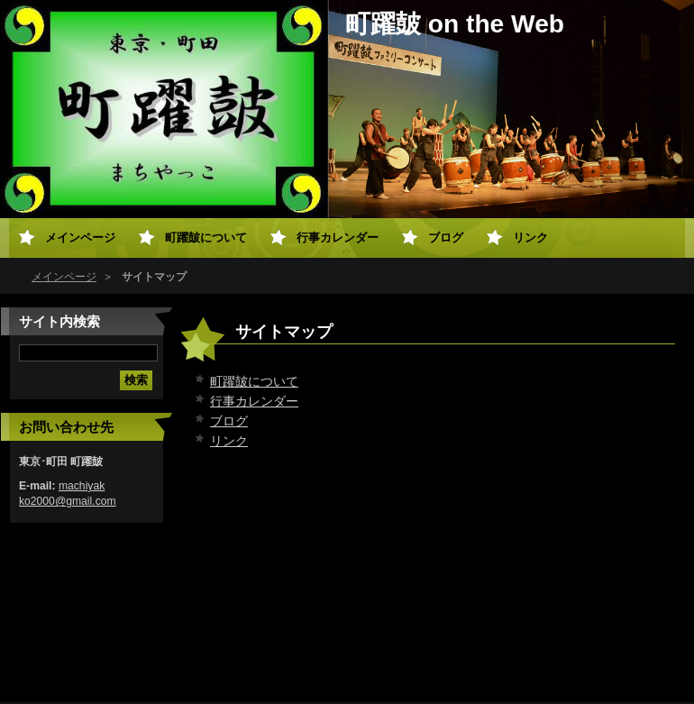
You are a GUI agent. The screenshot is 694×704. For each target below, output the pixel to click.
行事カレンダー (254, 401)
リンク (229, 441)
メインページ (64, 276)
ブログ (229, 421)
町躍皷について (254, 381)
